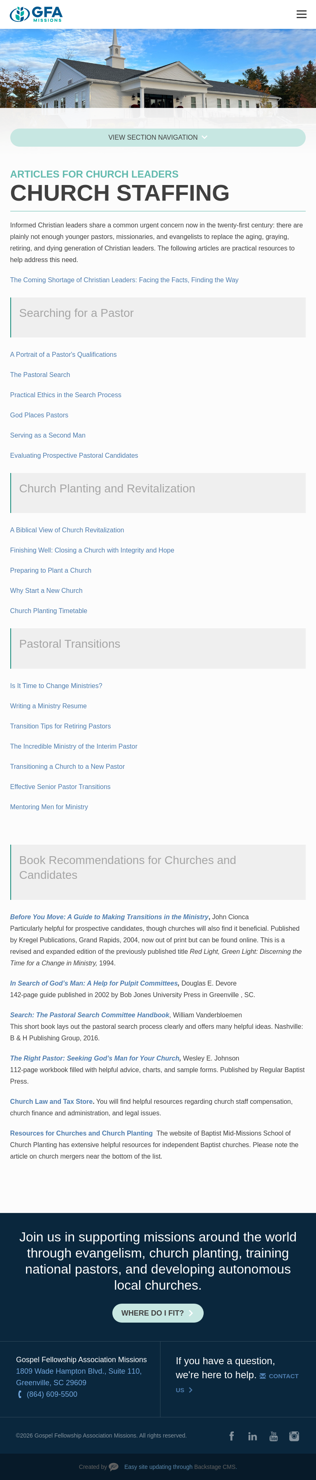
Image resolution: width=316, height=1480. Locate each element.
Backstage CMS (214, 1467)
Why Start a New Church (46, 590)
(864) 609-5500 (52, 1394)
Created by (93, 1467)
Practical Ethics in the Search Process (65, 394)
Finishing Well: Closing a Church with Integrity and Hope (92, 550)
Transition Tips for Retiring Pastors (60, 726)
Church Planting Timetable (49, 610)
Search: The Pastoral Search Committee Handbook (90, 1015)
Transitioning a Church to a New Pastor (67, 766)
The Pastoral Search (40, 374)
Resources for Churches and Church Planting (81, 1133)
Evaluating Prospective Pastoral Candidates (74, 455)
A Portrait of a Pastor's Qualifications (63, 354)
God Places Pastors (39, 415)
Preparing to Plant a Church (50, 570)
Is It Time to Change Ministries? (56, 685)
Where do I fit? (152, 1313)
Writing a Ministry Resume (48, 706)
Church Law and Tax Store (51, 1101)
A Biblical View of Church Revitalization (67, 530)
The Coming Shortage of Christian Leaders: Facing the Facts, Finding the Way (124, 279)
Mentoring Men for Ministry (49, 806)
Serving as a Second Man (48, 435)
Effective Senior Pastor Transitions (60, 786)
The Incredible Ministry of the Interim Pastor (73, 746)
